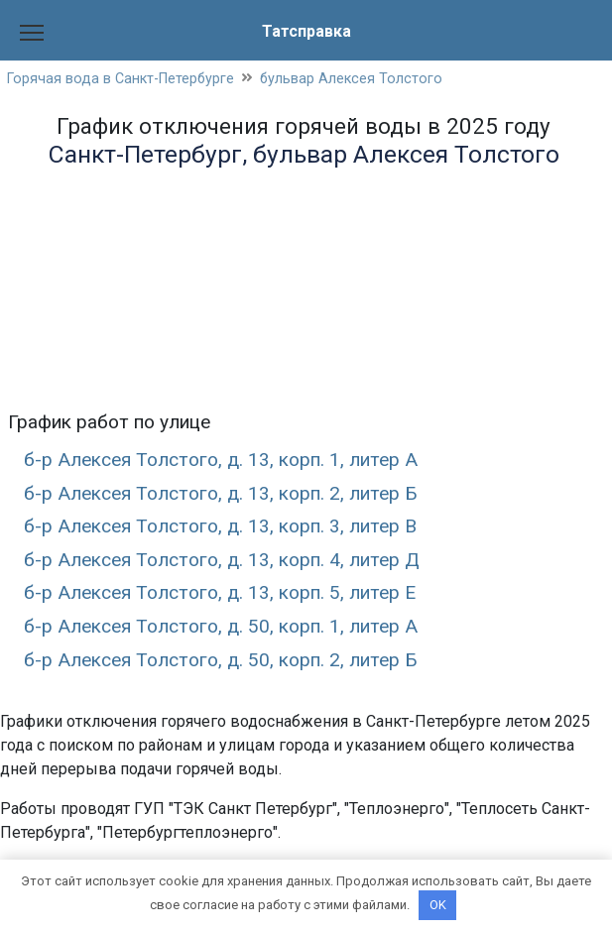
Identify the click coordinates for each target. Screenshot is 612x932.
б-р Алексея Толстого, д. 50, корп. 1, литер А (221, 626)
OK (437, 904)
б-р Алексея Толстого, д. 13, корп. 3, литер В (220, 526)
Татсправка (306, 31)
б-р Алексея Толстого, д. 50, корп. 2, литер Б (221, 659)
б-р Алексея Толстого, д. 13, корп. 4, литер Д (222, 559)
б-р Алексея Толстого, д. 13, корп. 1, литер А (221, 459)
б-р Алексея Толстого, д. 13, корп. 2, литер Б (221, 493)
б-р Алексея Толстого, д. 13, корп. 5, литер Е (220, 593)
